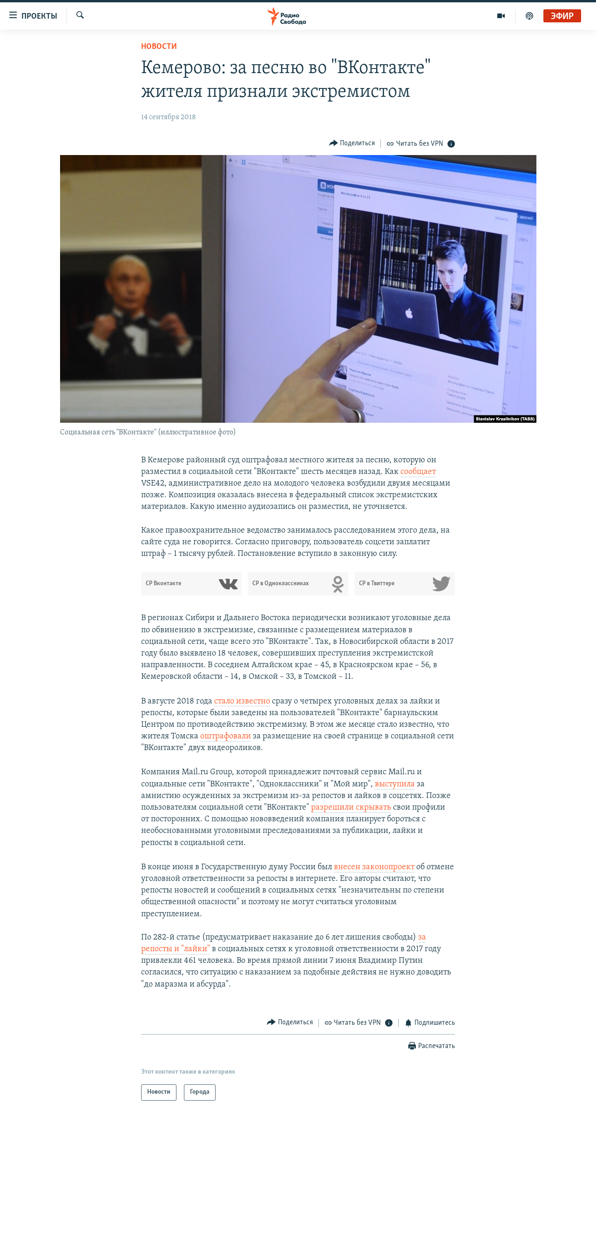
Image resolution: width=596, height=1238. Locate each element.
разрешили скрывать (351, 807)
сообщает (418, 471)
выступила (395, 784)
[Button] (352, 143)
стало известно (242, 701)
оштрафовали (225, 736)
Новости (159, 46)
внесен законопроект (374, 867)
